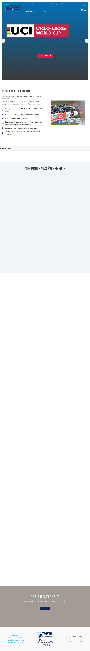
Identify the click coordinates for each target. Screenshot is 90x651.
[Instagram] (82, 9)
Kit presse (8, 636)
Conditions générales (16, 639)
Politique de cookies (16, 641)
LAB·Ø (80, 641)
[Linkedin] (81, 6)
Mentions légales (19, 636)
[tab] (45, 148)
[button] (45, 56)
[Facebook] (84, 6)
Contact (45, 608)
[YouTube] (85, 9)
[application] (45, 4)
